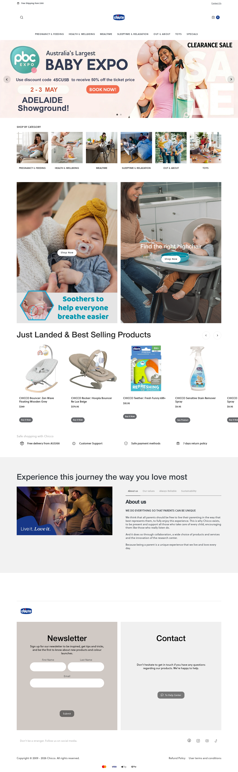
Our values (149, 491)
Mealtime (106, 34)
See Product (182, 420)
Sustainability (188, 491)
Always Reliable (168, 491)
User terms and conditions (205, 758)
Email (67, 676)
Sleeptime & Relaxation (133, 34)
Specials (192, 34)
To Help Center (171, 695)
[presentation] (67, 697)
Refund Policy (177, 758)
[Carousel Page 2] (121, 114)
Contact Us (216, 3)
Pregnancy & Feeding (49, 34)
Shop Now (67, 252)
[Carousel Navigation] (211, 335)
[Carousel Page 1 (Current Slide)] (117, 114)
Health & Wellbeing (82, 34)
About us (133, 491)
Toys (178, 34)
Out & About (162, 34)
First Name (48, 660)
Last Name (86, 660)
